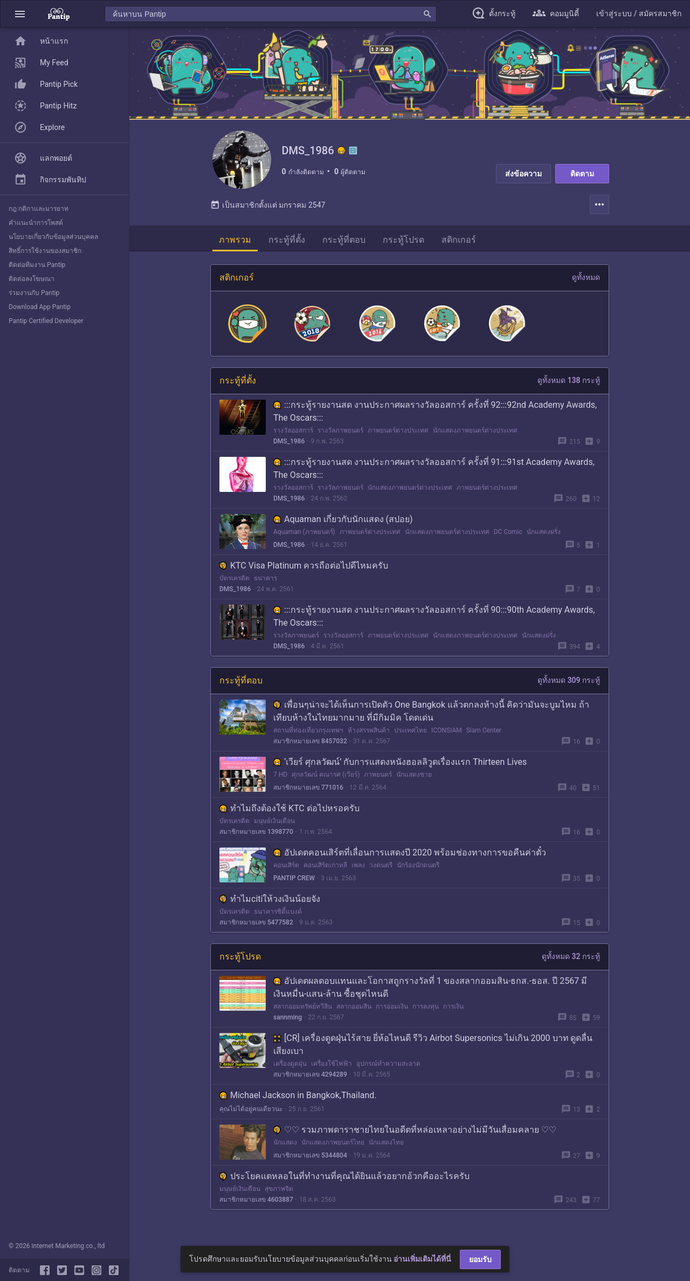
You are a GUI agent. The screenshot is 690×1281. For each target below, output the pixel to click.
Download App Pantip (40, 307)
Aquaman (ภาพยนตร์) (304, 538)
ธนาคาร (265, 584)
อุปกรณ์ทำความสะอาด (388, 1070)
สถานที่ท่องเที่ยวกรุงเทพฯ (308, 737)
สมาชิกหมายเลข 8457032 (310, 747)
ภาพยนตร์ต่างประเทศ (398, 437)
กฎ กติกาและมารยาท (38, 209)
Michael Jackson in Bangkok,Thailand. (298, 1102)
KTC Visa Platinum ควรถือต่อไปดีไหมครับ (303, 572)
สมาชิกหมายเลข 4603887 (256, 1206)
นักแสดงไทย (386, 1149)
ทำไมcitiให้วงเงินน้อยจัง (269, 905)
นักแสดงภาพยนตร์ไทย (332, 1149)
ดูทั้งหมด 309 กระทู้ (568, 686)
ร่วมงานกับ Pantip (34, 293)
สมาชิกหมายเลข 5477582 (256, 929)
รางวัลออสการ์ (293, 437)
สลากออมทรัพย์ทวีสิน (302, 1013)
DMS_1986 (289, 447)
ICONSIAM (446, 737)
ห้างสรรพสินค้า (369, 737)
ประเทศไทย (410, 737)
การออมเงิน (392, 1013)
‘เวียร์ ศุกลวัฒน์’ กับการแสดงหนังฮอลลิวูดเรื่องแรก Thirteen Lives (400, 768)
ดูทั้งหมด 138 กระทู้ (568, 387)
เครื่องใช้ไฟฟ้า (331, 1070)
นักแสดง (285, 1149)
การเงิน (453, 1013)
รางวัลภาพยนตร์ (340, 437)
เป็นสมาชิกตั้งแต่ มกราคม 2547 (267, 211)
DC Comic (508, 538)
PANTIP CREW (294, 884)
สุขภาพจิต (279, 1195)
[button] (20, 14)
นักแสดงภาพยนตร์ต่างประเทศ (475, 437)
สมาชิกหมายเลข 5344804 (310, 1162)
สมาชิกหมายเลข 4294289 (310, 1081)
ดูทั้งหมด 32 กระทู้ (571, 963)
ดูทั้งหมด (586, 283)
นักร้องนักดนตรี (418, 871)
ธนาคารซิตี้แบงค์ (278, 918)
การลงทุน (425, 1013)
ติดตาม (582, 173)
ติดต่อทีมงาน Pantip (37, 265)
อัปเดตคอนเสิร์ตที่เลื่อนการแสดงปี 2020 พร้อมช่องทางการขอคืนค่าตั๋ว (409, 859)
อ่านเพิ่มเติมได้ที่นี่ (422, 1259)
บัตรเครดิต (234, 584)
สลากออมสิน (353, 1013)
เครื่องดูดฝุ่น (290, 1070)
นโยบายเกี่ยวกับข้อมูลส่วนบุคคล (53, 237)
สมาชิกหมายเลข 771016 (308, 794)
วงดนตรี (380, 871)
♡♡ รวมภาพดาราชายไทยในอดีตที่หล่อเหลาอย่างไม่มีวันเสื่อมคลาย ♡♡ (414, 1136)
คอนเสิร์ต (286, 871)
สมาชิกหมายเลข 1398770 (256, 838)
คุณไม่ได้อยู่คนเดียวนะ (250, 1115)
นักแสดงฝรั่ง (544, 538)
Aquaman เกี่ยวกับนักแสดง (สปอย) (343, 525)
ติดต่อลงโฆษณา (31, 279)
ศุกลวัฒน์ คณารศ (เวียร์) (326, 781)
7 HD (280, 781)
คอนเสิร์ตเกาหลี (325, 871)
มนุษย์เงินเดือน (274, 827)
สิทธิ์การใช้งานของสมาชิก (45, 251)
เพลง (358, 871)
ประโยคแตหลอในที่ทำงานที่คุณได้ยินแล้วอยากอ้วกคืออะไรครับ (344, 1182)
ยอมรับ (480, 1259)
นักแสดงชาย (414, 781)
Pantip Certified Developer (46, 321)
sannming (287, 1023)
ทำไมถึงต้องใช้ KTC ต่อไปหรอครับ (289, 815)
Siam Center (483, 737)
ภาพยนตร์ (378, 781)
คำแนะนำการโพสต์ (36, 223)
